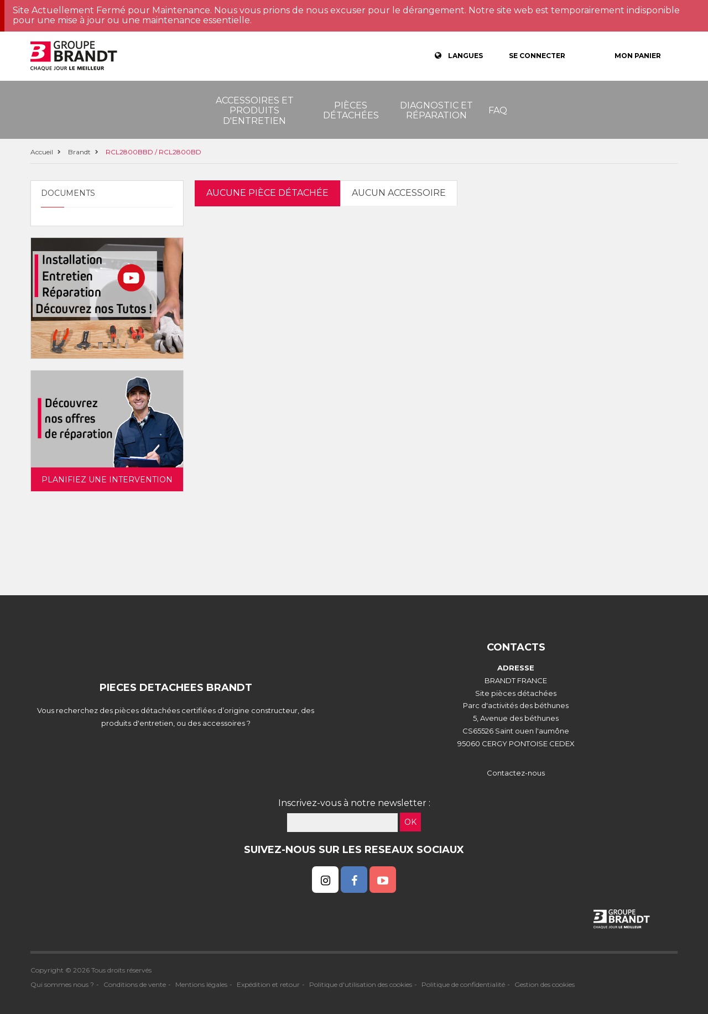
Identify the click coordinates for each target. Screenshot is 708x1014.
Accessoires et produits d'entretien (255, 110)
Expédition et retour (268, 984)
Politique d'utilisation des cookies (360, 984)
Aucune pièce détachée (267, 193)
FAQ (497, 110)
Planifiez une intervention (107, 480)
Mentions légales (201, 984)
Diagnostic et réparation (436, 110)
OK (410, 822)
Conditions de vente (134, 984)
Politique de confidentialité (463, 984)
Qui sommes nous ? (62, 984)
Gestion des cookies (544, 984)
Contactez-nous (516, 772)
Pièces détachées (351, 110)
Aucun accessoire (399, 193)
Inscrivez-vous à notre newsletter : (354, 803)
